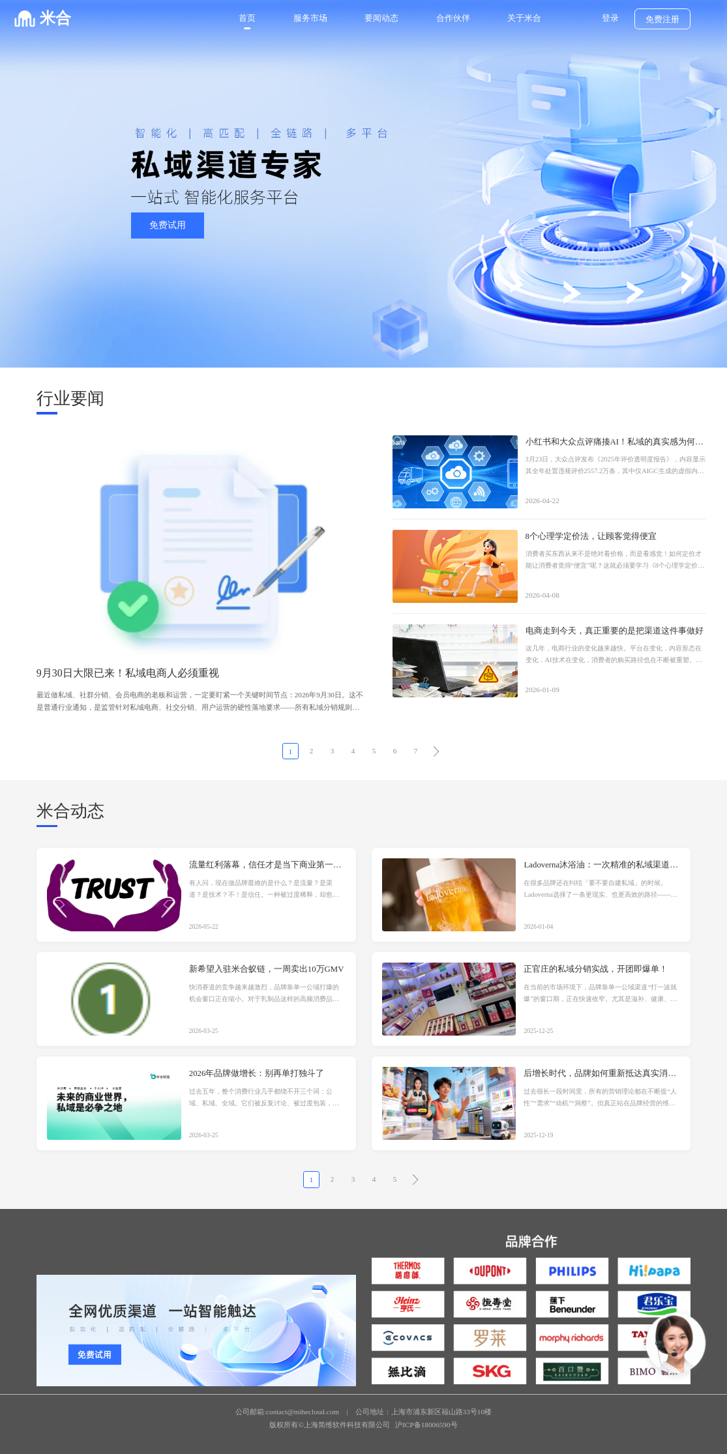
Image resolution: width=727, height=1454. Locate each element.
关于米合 (524, 18)
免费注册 (662, 19)
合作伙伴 (453, 18)
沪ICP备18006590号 (426, 1425)
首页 (247, 18)
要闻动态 (381, 18)
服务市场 (310, 18)
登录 (610, 18)
